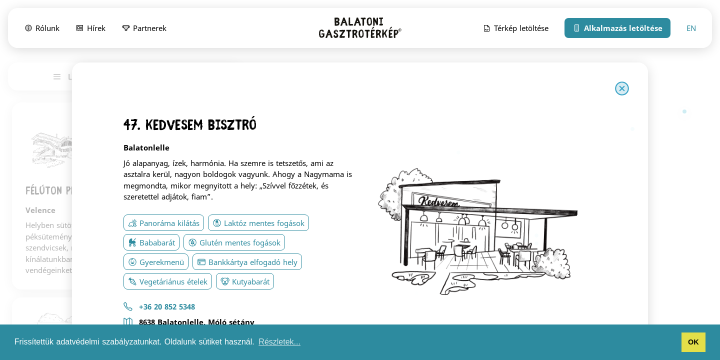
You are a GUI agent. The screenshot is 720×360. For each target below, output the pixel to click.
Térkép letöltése (515, 27)
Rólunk (42, 27)
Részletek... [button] (279, 342)
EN (691, 28)
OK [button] (693, 342)
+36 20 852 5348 (167, 307)
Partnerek (144, 27)
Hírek (91, 27)
